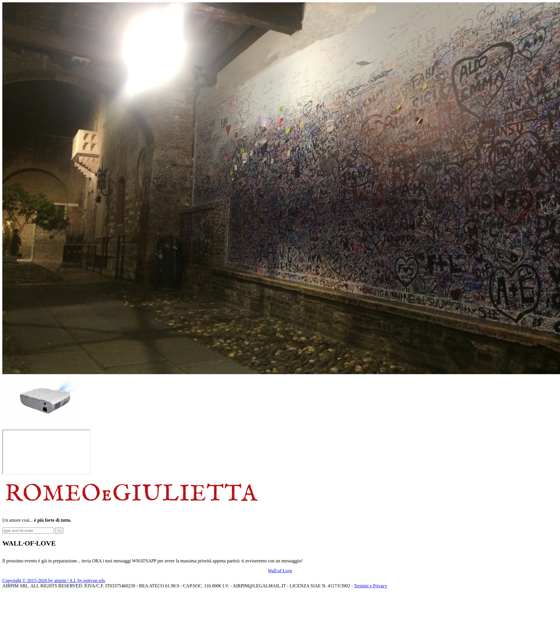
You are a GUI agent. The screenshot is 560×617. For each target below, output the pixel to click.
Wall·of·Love (280, 570)
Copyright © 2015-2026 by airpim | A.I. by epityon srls (53, 580)
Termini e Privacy (370, 585)
